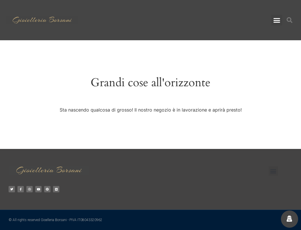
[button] (276, 20)
